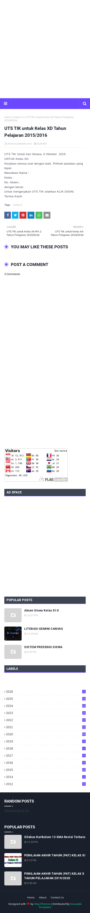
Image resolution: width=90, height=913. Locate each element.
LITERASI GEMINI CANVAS (43, 628)
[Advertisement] (45, 49)
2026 (46, 691)
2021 (46, 727)
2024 (46, 706)
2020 (46, 734)
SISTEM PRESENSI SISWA (43, 647)
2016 (46, 762)
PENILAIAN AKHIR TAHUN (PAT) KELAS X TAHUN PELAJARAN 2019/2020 (54, 876)
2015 (46, 769)
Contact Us (57, 897)
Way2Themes (42, 903)
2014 (46, 777)
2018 (46, 748)
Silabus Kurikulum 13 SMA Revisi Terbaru (54, 837)
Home (8, 117)
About (42, 897)
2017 (46, 755)
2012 (46, 784)
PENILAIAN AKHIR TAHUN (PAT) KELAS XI (54, 855)
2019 (46, 741)
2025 (46, 698)
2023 (46, 713)
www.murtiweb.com (19, 143)
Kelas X (18, 117)
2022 (46, 720)
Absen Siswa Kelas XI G (41, 610)
